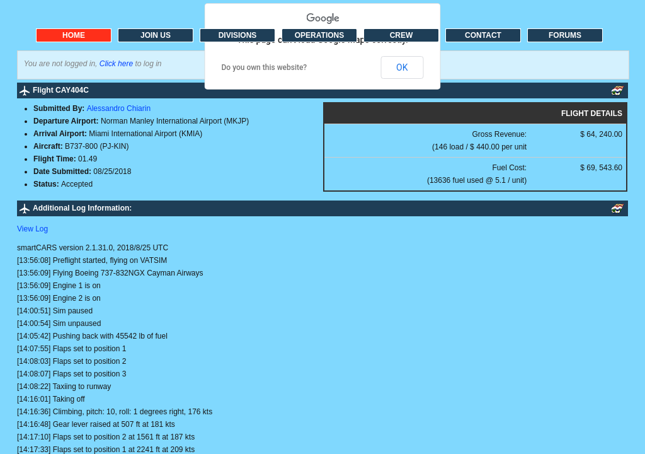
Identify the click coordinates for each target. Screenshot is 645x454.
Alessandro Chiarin (119, 108)
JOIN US (155, 35)
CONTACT (483, 35)
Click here (116, 63)
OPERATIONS (319, 35)
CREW (401, 35)
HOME (73, 35)
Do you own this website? (264, 67)
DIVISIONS (238, 35)
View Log (32, 228)
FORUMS (565, 35)
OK (402, 67)
